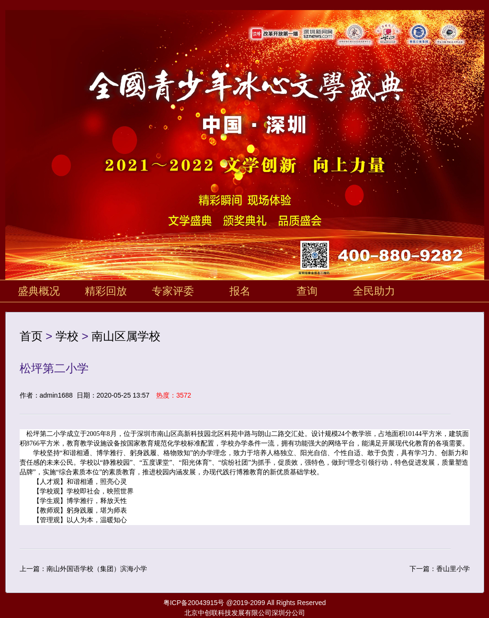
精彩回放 (106, 291)
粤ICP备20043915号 (194, 603)
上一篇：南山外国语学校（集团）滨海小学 (83, 568)
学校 (67, 336)
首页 (31, 336)
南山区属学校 (125, 336)
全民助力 (374, 291)
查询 (307, 291)
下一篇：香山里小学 (439, 568)
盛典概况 (39, 291)
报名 (239, 291)
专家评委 (173, 291)
